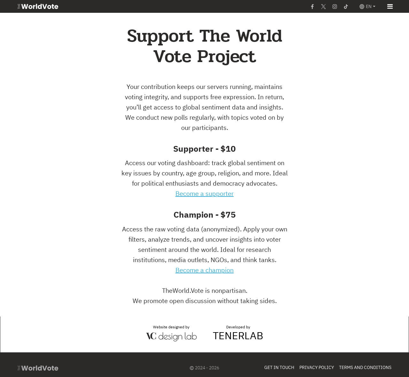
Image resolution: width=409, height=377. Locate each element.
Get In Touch (279, 367)
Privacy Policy (316, 367)
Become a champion (204, 270)
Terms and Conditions (365, 367)
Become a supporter (204, 194)
